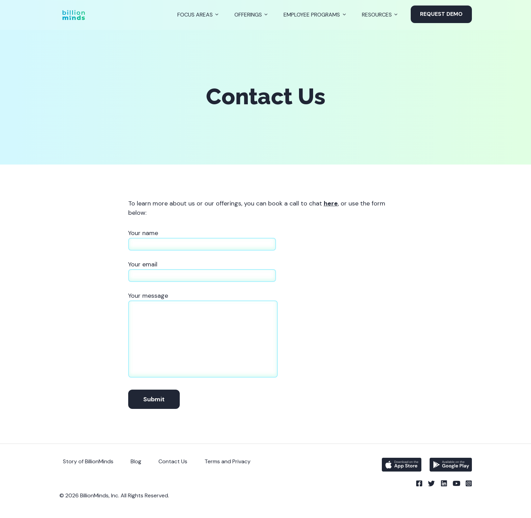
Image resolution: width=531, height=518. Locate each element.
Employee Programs (312, 14)
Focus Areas (195, 14)
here (331, 203)
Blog (136, 461)
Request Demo (441, 14)
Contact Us (172, 461)
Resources (377, 14)
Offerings (248, 14)
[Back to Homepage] (73, 15)
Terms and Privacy (227, 461)
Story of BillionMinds (88, 461)
